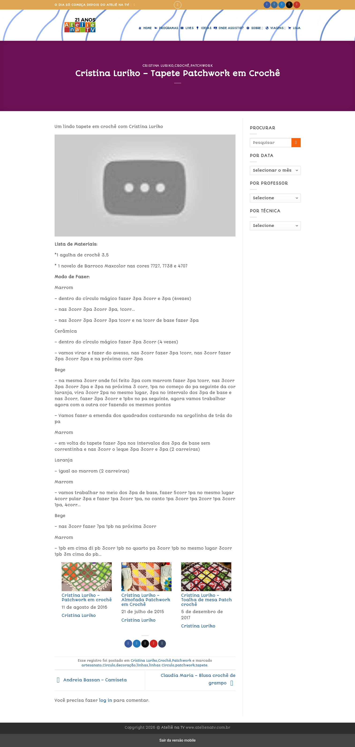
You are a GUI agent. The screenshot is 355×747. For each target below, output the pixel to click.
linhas (142, 665)
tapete (201, 665)
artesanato (92, 665)
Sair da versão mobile (177, 740)
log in (105, 700)
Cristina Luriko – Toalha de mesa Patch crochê (206, 600)
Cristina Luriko (158, 66)
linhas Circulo (161, 665)
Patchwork (202, 66)
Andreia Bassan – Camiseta (91, 680)
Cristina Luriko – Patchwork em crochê (87, 597)
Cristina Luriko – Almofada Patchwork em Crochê (145, 600)
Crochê (182, 66)
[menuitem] (84, 596)
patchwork (185, 665)
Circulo (109, 665)
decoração (126, 665)
